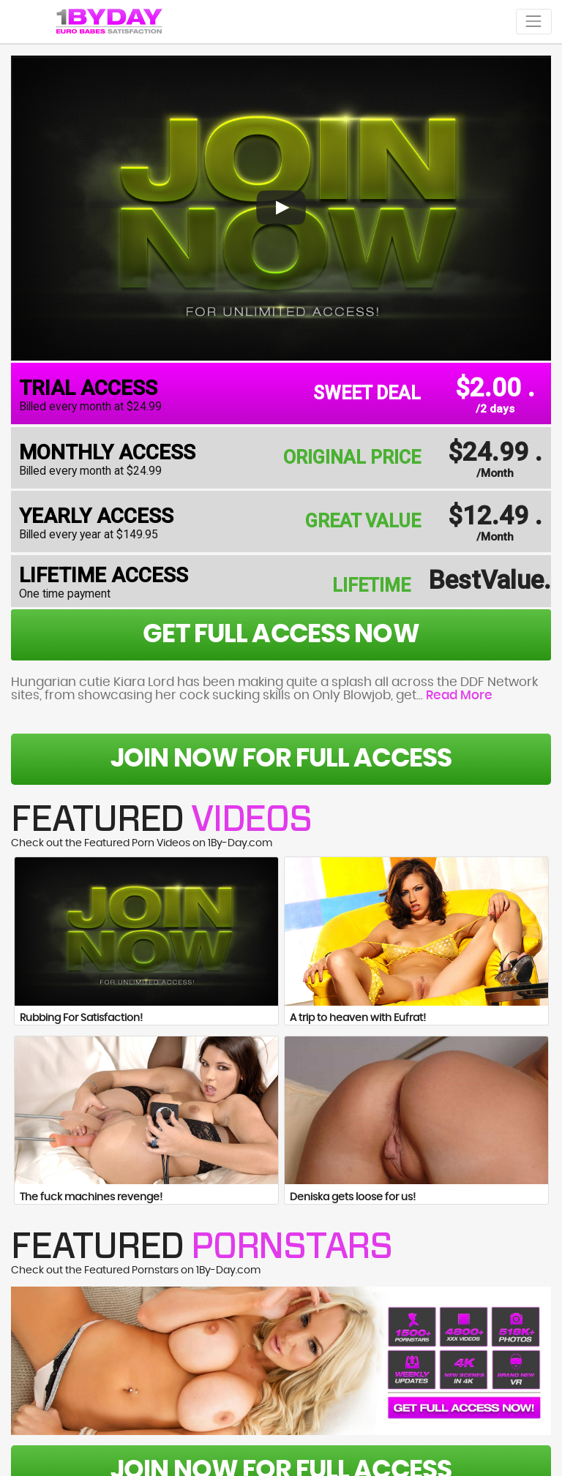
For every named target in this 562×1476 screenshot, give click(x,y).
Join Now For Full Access (281, 759)
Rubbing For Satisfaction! (81, 1018)
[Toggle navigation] (534, 21)
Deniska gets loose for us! (353, 1197)
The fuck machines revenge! (91, 1197)
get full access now (281, 634)
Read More (459, 695)
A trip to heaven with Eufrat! (358, 1018)
